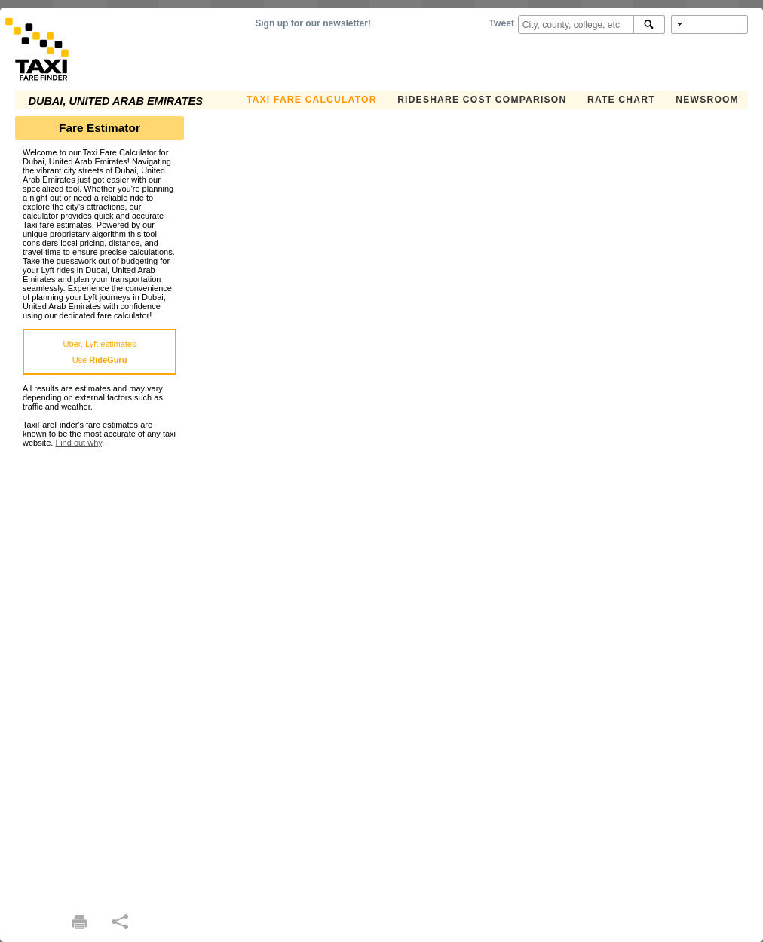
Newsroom (707, 99)
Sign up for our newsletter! (313, 23)
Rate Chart (621, 99)
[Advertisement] (99, 673)
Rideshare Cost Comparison (481, 99)
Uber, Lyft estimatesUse (99, 351)
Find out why (78, 442)
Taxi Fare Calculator (312, 99)
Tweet (501, 23)
